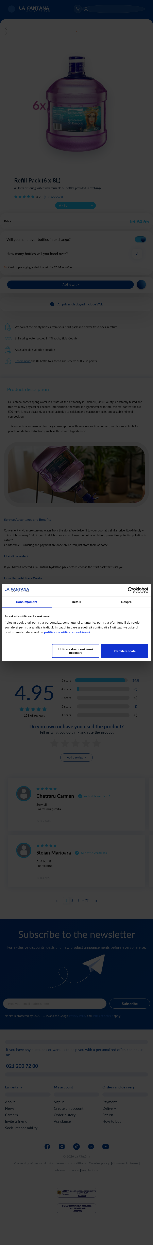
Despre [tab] (126, 601)
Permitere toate (125, 651)
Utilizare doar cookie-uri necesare (75, 651)
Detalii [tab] (76, 601)
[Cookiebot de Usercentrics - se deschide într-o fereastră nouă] (130, 590)
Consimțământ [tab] (26, 601)
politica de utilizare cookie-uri (67, 632)
